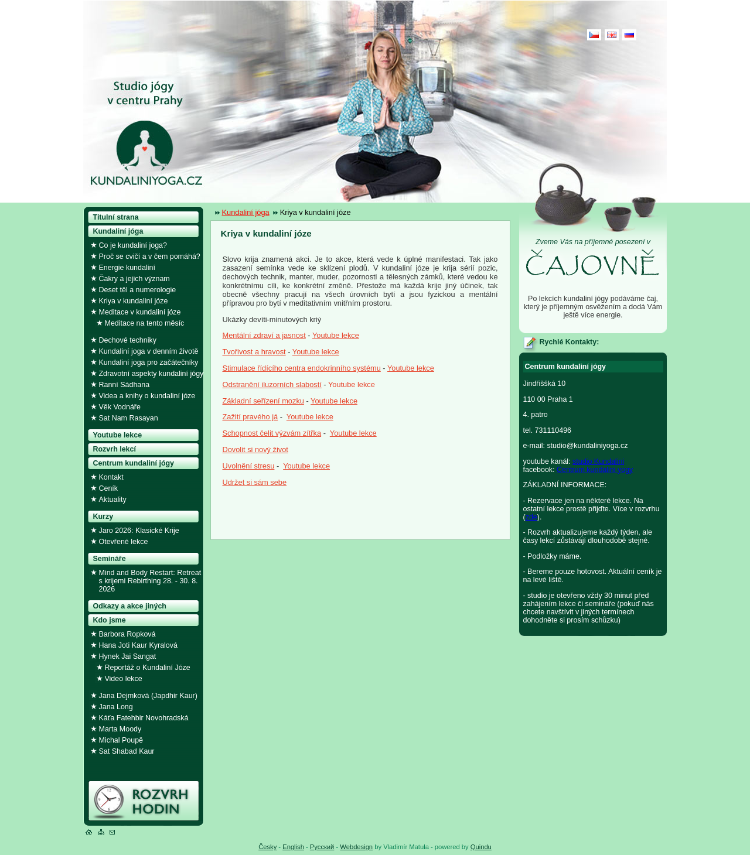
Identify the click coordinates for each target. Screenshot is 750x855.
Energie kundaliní (127, 268)
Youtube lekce (335, 335)
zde (531, 517)
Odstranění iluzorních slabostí (272, 384)
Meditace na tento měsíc (145, 323)
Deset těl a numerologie (137, 290)
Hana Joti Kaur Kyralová (138, 645)
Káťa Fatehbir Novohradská (144, 718)
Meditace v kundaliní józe (140, 312)
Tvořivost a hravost (254, 351)
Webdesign (356, 846)
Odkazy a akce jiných (129, 606)
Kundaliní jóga (246, 212)
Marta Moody (120, 729)
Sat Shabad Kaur (127, 751)
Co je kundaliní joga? (133, 245)
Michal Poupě (121, 740)
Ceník (108, 488)
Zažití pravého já (250, 416)
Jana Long (116, 707)
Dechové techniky (127, 340)
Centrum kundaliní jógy (134, 463)
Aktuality (113, 499)
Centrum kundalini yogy (595, 470)
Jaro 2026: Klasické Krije (139, 530)
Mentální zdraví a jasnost (264, 335)
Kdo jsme (109, 620)
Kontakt (111, 477)
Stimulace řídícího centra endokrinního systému (302, 368)
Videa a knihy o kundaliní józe (147, 396)
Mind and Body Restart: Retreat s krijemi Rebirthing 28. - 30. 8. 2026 (150, 581)
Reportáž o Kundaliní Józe (147, 668)
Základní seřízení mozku (263, 400)
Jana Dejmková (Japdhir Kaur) (148, 696)
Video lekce (123, 679)
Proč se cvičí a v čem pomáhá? (149, 256)
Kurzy (103, 516)
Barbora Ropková (127, 634)
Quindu (481, 846)
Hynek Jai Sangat (127, 656)
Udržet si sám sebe (255, 482)
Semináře (109, 559)
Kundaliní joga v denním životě (149, 351)
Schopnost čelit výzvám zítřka (272, 433)
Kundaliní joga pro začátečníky (149, 362)
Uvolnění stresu (249, 465)
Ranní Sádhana (124, 385)
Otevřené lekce (123, 542)
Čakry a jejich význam (134, 279)
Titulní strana (116, 217)
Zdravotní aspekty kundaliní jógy (151, 374)
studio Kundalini (598, 461)
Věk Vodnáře (120, 407)
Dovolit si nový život (255, 449)
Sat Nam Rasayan (128, 418)
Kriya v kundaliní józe (133, 301)
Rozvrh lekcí (114, 449)
